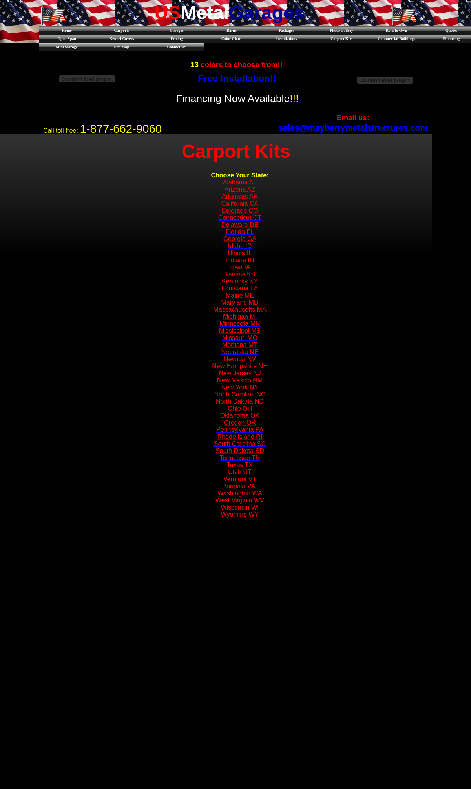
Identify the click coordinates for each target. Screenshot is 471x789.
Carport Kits (341, 39)
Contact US (176, 47)
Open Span (66, 39)
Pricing (176, 39)
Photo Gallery (341, 30)
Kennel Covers (121, 39)
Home (67, 30)
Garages (177, 30)
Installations (286, 39)
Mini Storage (67, 47)
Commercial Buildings (396, 39)
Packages (286, 30)
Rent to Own (396, 30)
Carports (122, 30)
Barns (231, 30)
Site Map (122, 47)
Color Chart (231, 39)
